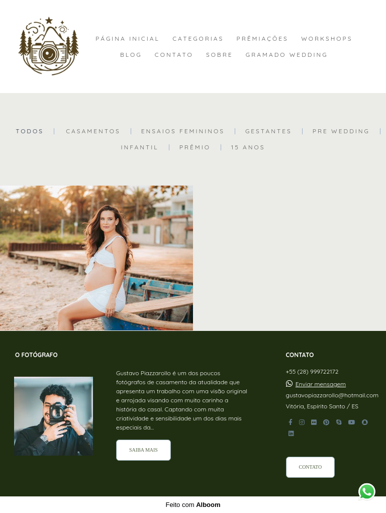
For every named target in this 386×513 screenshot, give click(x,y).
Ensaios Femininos (183, 131)
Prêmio (195, 147)
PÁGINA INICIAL (127, 38)
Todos (30, 131)
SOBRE (219, 54)
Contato (310, 467)
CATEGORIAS (198, 38)
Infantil (139, 147)
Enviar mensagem (321, 384)
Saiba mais (143, 450)
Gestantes (268, 131)
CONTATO (174, 54)
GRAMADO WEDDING (287, 54)
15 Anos (248, 147)
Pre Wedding (341, 131)
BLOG (131, 54)
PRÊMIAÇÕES (262, 38)
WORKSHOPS (326, 38)
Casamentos (93, 131)
